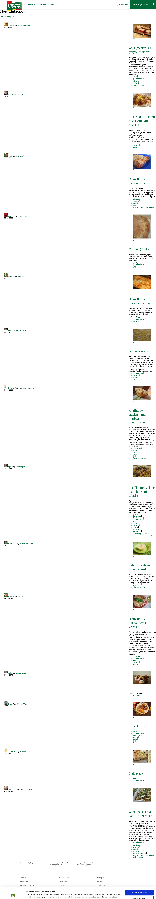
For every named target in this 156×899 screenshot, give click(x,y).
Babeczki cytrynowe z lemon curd (142, 567)
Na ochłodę (137, 531)
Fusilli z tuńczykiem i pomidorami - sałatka (142, 491)
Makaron (136, 145)
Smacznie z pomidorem (141, 533)
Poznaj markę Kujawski (28, 863)
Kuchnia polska (138, 78)
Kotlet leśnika (138, 726)
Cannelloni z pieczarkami (137, 181)
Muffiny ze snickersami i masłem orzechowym (137, 416)
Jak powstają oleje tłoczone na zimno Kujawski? (87, 864)
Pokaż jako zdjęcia (7, 17)
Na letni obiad (138, 518)
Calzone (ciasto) (139, 249)
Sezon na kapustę (139, 853)
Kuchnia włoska (138, 264)
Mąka (134, 80)
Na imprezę (137, 516)
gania (10, 156)
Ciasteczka (137, 448)
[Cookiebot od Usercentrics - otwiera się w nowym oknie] (13, 895)
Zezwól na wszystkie (139, 881)
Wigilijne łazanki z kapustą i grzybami (141, 814)
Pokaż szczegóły (106, 895)
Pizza (135, 262)
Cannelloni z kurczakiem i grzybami (137, 623)
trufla (10, 26)
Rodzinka (11, 544)
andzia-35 (12, 789)
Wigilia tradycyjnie (139, 86)
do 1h (135, 205)
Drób (134, 660)
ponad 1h (136, 84)
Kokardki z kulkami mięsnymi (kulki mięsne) (142, 121)
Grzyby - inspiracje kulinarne (143, 207)
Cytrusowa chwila (139, 588)
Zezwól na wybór (139, 887)
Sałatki (135, 514)
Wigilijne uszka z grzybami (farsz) (140, 50)
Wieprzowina (137, 735)
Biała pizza (136, 773)
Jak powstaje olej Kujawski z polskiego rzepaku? (59, 864)
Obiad (135, 147)
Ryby (134, 522)
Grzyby (135, 82)
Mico (10, 704)
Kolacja (135, 527)
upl (9, 330)
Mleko (135, 454)
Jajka (135, 377)
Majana (11, 388)
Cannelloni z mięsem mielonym (141, 301)
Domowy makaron (141, 351)
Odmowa (139, 893)
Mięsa (135, 732)
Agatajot (11, 752)
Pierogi (135, 76)
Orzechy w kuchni (139, 458)
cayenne (11, 216)
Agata (10, 94)
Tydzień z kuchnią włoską (142, 535)
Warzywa (136, 524)
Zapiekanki (137, 318)
